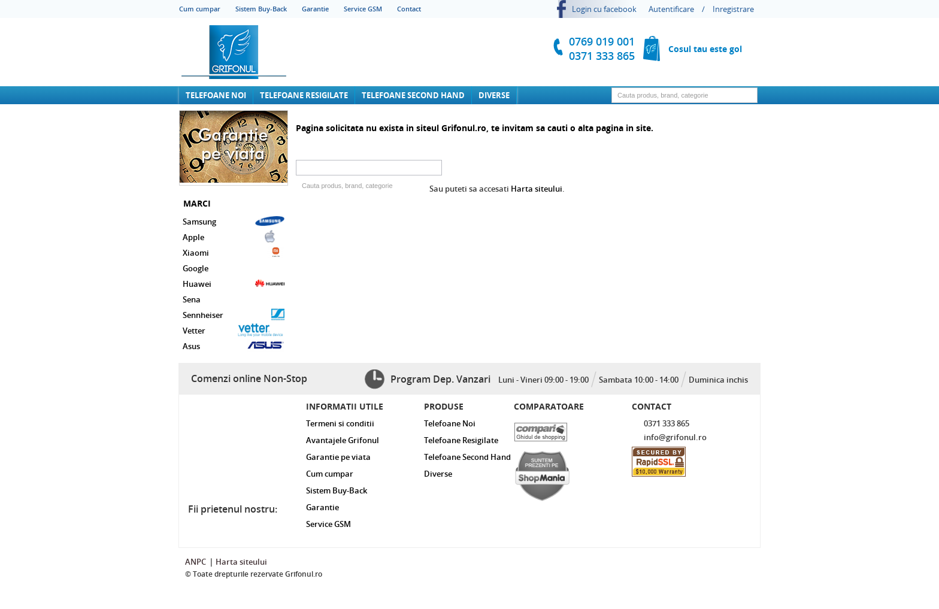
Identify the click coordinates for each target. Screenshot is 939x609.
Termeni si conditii (340, 423)
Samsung (233, 221)
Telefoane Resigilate (304, 95)
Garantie (315, 8)
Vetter (233, 330)
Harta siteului (536, 188)
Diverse (494, 95)
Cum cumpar (199, 8)
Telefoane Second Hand (413, 95)
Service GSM (363, 8)
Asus (233, 345)
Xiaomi (233, 252)
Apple (233, 236)
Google (195, 268)
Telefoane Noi (216, 95)
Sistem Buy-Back (261, 8)
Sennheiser (233, 314)
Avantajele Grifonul (342, 440)
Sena (192, 299)
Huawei (233, 283)
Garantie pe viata (338, 457)
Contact (409, 8)
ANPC (195, 561)
